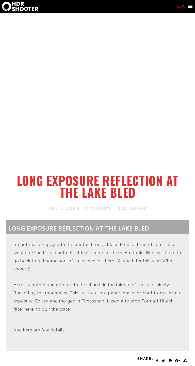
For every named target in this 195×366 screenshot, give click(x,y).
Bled (123, 208)
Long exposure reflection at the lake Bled (97, 186)
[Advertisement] (98, 135)
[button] (180, 6)
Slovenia (139, 208)
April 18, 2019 (61, 208)
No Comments (97, 208)
